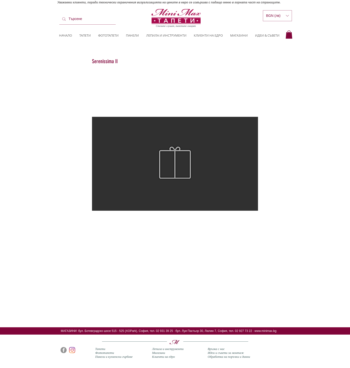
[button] (289, 34)
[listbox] (277, 15)
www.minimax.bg (266, 331)
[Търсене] (87, 19)
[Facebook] (64, 350)
